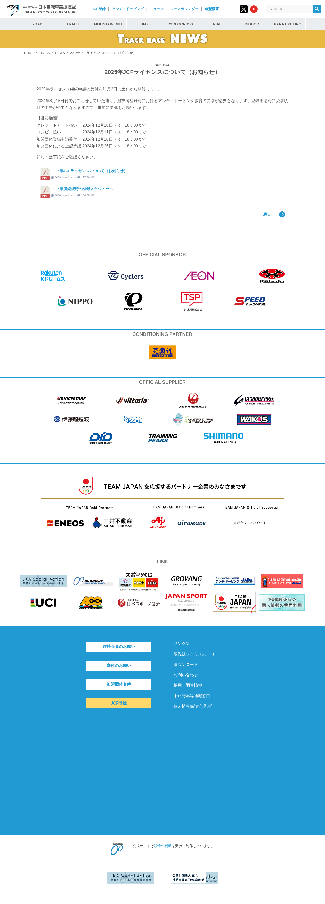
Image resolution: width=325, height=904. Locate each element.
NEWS (60, 53)
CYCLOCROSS (180, 24)
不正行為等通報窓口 (192, 696)
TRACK (73, 24)
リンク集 (182, 643)
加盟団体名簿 (119, 684)
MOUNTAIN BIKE (108, 24)
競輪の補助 (163, 846)
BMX (144, 24)
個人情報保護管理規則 (194, 706)
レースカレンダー (184, 9)
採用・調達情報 (188, 685)
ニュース (157, 9)
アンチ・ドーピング (128, 9)
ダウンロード (186, 664)
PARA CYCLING (287, 24)
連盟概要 (212, 9)
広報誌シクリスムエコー (196, 654)
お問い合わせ (186, 675)
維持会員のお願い (119, 646)
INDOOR (252, 24)
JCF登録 (98, 9)
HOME (29, 53)
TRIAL (216, 24)
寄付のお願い (119, 665)
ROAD (37, 24)
